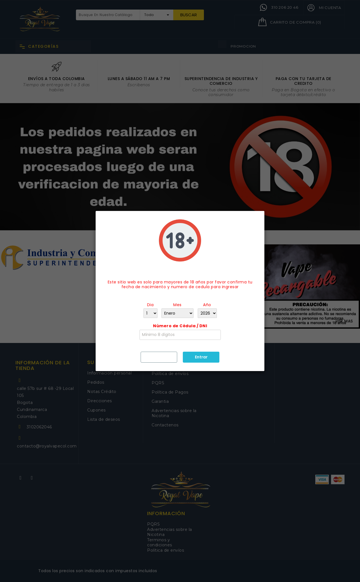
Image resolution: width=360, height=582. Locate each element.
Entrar (201, 357)
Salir (159, 356)
